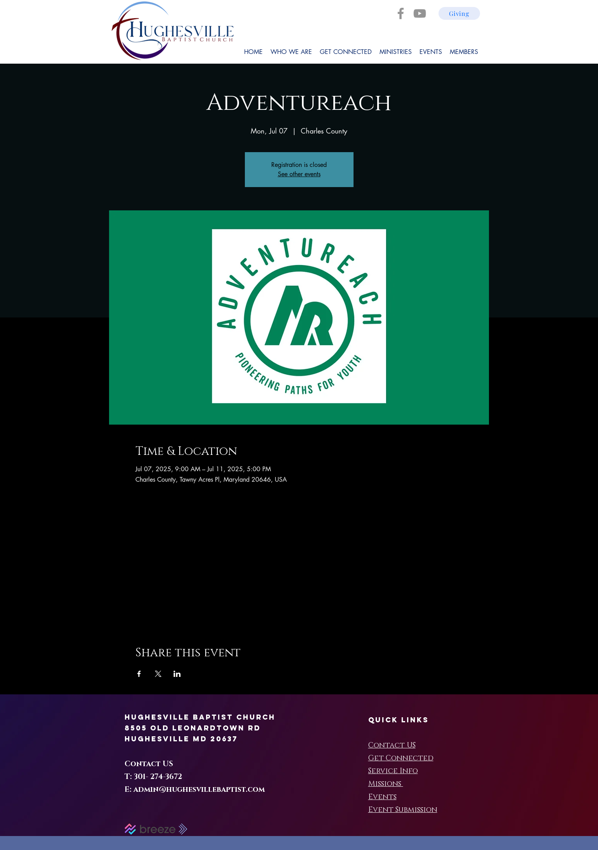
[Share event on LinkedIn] (177, 674)
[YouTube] (419, 13)
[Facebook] (400, 13)
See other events (299, 174)
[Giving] (459, 13)
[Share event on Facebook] (139, 674)
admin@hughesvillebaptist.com (199, 789)
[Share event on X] (158, 674)
